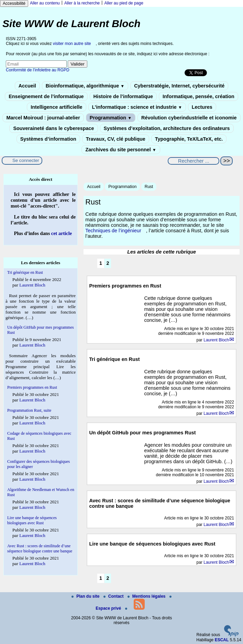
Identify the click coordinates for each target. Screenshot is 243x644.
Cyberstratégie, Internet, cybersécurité (179, 86)
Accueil (27, 86)
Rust (149, 186)
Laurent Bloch (216, 340)
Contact (114, 596)
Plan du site (86, 596)
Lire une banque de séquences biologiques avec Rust (32, 520)
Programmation (111, 117)
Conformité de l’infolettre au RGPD (37, 70)
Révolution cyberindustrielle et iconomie (188, 117)
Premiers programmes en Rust (32, 387)
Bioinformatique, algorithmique (85, 86)
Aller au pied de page (123, 3)
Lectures (202, 107)
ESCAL (222, 639)
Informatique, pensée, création (198, 96)
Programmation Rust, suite (29, 410)
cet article (61, 233)
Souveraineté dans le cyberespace (53, 128)
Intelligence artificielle (56, 107)
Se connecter (25, 160)
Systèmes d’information (48, 139)
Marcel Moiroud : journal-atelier (43, 117)
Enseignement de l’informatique (46, 96)
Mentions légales (147, 596)
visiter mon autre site (72, 43)
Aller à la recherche (82, 3)
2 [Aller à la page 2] (108, 263)
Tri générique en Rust (25, 272)
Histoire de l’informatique (123, 96)
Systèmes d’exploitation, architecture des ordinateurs (167, 128)
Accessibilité (14, 3)
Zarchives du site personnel (120, 149)
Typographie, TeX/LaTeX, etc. (189, 139)
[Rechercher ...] (193, 161)
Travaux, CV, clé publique (115, 139)
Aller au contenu (45, 3)
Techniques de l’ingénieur (113, 230)
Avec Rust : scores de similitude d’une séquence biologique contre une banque (39, 548)
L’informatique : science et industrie (137, 107)
